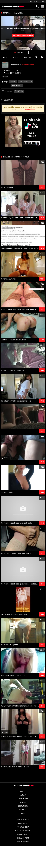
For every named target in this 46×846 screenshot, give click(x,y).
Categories (23, 799)
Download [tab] (26, 57)
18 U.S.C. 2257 (23, 827)
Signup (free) (29, 109)
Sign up (36, 1)
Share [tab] (15, 57)
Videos (23, 791)
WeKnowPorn (23, 842)
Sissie (12, 82)
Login (30, 1)
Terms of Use (23, 823)
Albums (23, 795)
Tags (23, 813)
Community (23, 806)
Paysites (23, 810)
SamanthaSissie (28, 65)
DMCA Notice (23, 820)
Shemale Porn (23, 838)
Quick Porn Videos (23, 834)
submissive (17, 86)
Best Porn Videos (23, 831)
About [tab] (5, 57)
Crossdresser (25, 82)
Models (23, 802)
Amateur (19, 91)
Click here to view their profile (23, 35)
